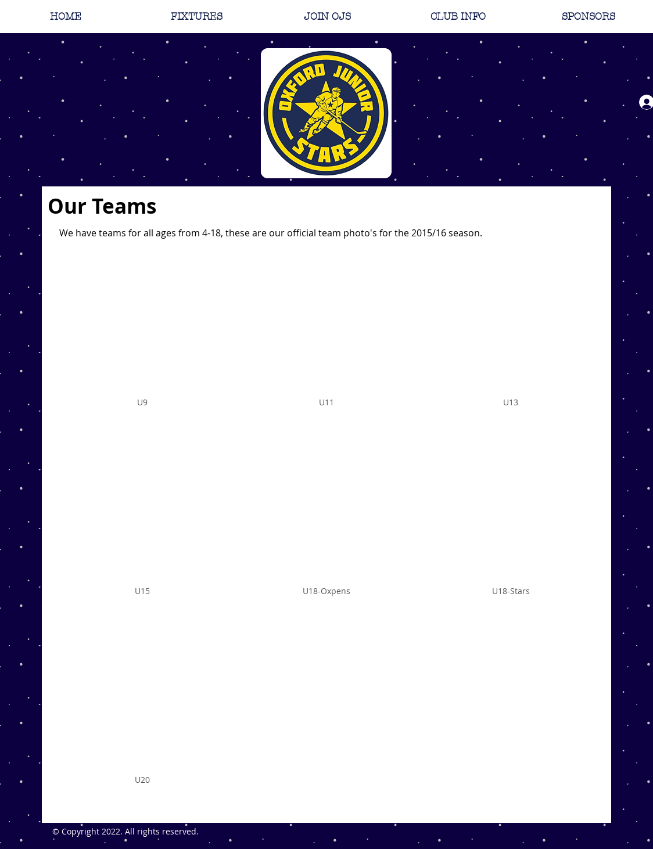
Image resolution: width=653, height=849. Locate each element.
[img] (142, 344)
